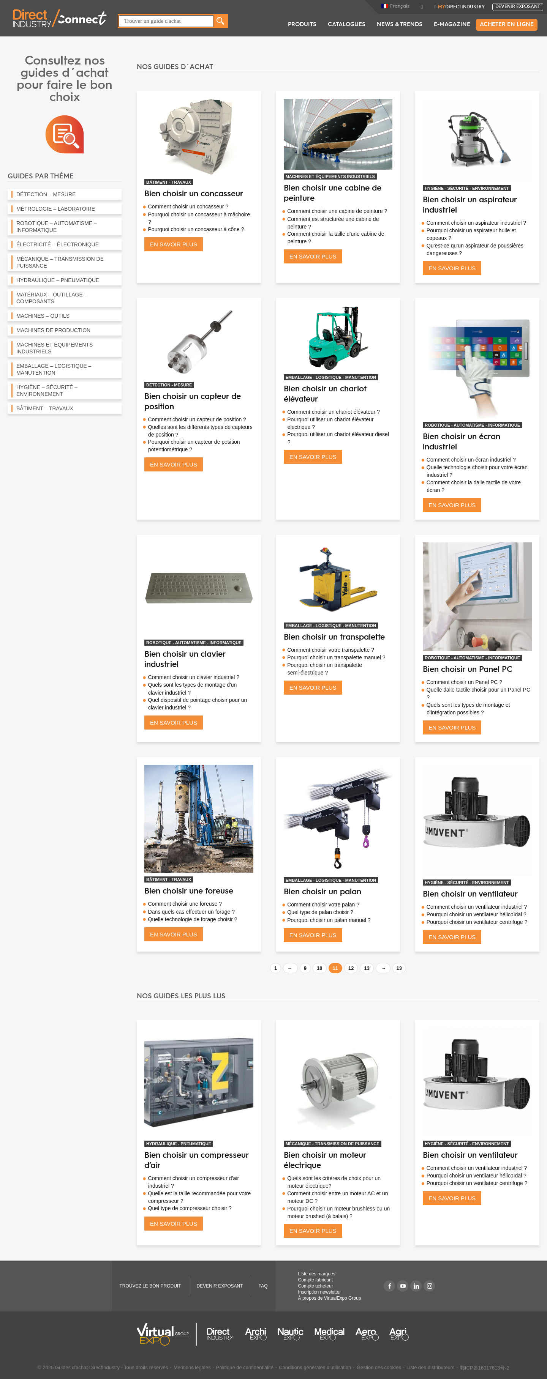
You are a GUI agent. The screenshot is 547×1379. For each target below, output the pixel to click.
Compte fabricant (315, 1280)
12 (351, 968)
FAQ (263, 1286)
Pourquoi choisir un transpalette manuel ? (336, 657)
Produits (302, 25)
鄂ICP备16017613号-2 (484, 1368)
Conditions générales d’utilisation (315, 1367)
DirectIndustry (461, 7)
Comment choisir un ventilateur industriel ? (477, 907)
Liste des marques (316, 1274)
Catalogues (346, 25)
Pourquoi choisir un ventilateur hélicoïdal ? (476, 914)
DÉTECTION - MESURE (169, 385)
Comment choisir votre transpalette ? (330, 650)
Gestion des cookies (379, 1367)
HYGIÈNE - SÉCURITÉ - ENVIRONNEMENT (467, 188)
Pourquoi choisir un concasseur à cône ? (196, 229)
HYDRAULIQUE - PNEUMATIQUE (178, 1143)
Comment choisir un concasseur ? (188, 206)
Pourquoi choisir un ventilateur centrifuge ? (477, 922)
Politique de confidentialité (245, 1367)
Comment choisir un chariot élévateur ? (333, 412)
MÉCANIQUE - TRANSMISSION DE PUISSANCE (332, 1143)
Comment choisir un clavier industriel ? (193, 677)
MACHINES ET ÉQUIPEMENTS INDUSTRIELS (330, 176)
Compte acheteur (315, 1286)
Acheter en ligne (507, 25)
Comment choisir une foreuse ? (185, 904)
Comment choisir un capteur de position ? (197, 419)
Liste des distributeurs (430, 1367)
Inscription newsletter (319, 1292)
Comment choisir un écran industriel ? (471, 460)
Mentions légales (192, 1367)
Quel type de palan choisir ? (320, 912)
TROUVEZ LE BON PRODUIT (150, 1286)
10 (319, 968)
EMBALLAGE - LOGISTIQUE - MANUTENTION (331, 377)
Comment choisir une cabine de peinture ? (337, 211)
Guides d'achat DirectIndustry (87, 1367)
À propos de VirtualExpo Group (329, 1298)
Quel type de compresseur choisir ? (190, 1208)
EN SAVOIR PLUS (173, 244)
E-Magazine (452, 25)
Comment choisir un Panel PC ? (464, 682)
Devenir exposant (517, 7)
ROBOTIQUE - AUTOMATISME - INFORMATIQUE (472, 425)
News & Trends (399, 25)
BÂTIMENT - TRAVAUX (168, 182)
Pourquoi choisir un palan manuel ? (328, 920)
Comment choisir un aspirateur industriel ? (476, 223)
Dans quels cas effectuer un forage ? (191, 912)
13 (366, 968)
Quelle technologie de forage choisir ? (192, 919)
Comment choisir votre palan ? (323, 904)
